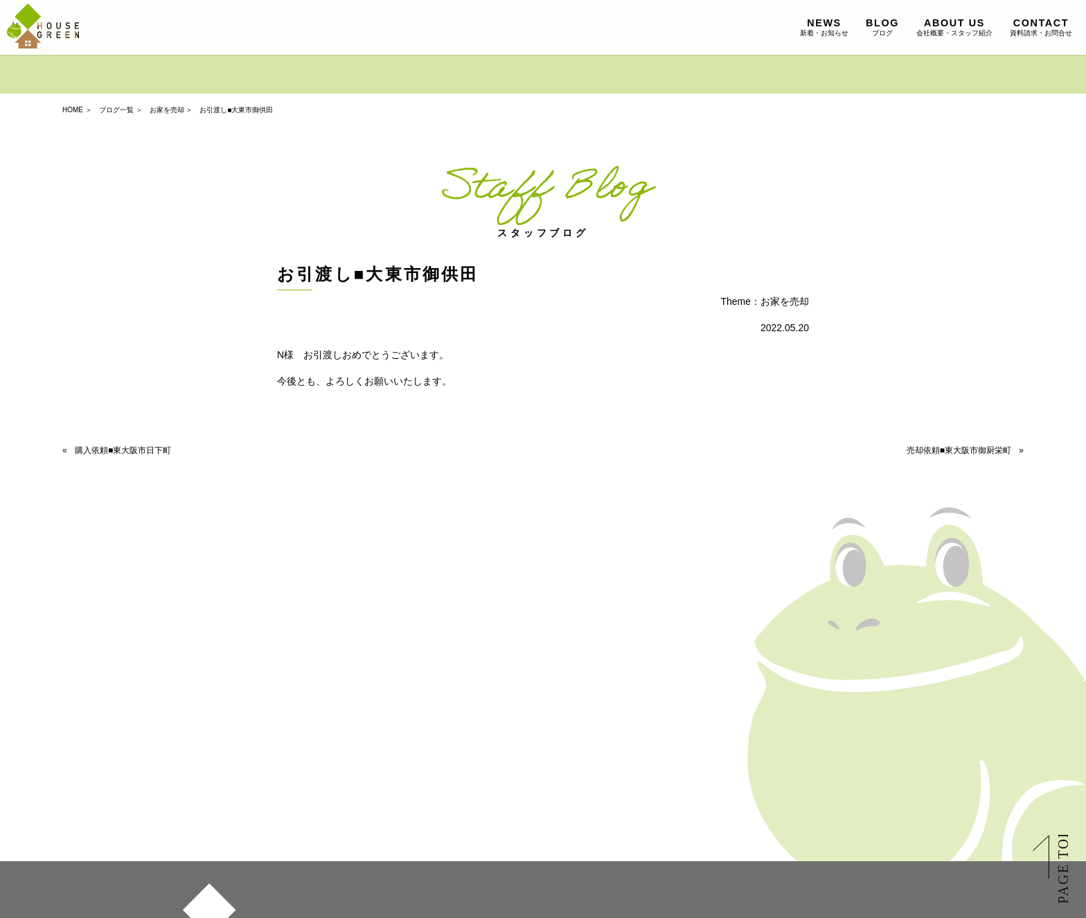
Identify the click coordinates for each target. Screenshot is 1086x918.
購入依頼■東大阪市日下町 (123, 450)
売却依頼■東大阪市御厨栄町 (959, 450)
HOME (72, 110)
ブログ (882, 27)
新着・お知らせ (824, 27)
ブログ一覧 (116, 110)
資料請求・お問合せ (1041, 27)
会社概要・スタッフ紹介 (954, 27)
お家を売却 (167, 110)
